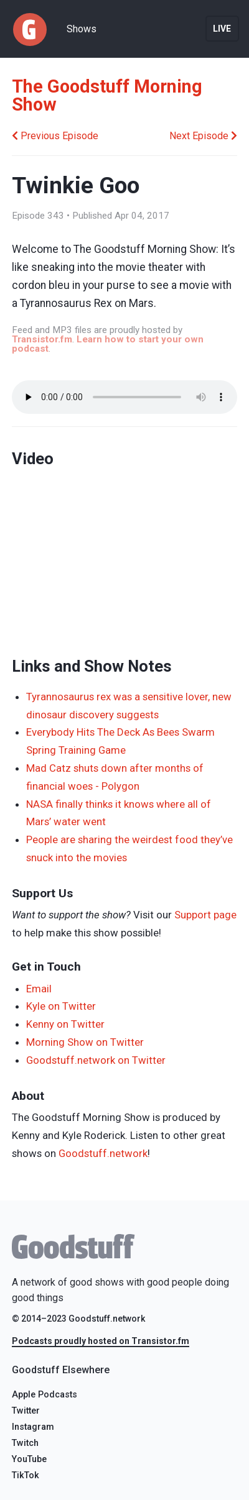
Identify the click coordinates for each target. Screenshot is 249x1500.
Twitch (25, 1443)
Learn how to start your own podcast (108, 344)
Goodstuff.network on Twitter (96, 1060)
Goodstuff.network (103, 1153)
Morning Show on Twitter (85, 1042)
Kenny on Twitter (65, 1024)
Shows (81, 29)
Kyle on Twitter (61, 1006)
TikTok (25, 1475)
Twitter (26, 1411)
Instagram (33, 1427)
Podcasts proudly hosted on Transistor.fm (100, 1341)
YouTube (29, 1459)
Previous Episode (55, 136)
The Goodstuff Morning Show (107, 95)
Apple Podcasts (44, 1394)
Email (39, 988)
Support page (205, 914)
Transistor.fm (42, 339)
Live (222, 29)
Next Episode (203, 135)
